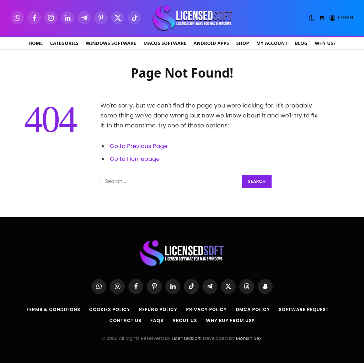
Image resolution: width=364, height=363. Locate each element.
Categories (64, 43)
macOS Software (165, 43)
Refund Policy (157, 309)
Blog (301, 43)
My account (272, 43)
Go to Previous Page (139, 146)
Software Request (307, 309)
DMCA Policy (254, 309)
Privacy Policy (207, 309)
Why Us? (325, 43)
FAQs (156, 320)
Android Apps (211, 43)
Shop (242, 43)
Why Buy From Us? (231, 320)
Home (35, 43)
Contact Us (123, 320)
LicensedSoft (186, 338)
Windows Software (111, 43)
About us (184, 320)
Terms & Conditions (50, 309)
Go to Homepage (135, 159)
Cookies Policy (108, 309)
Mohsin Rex (249, 338)
